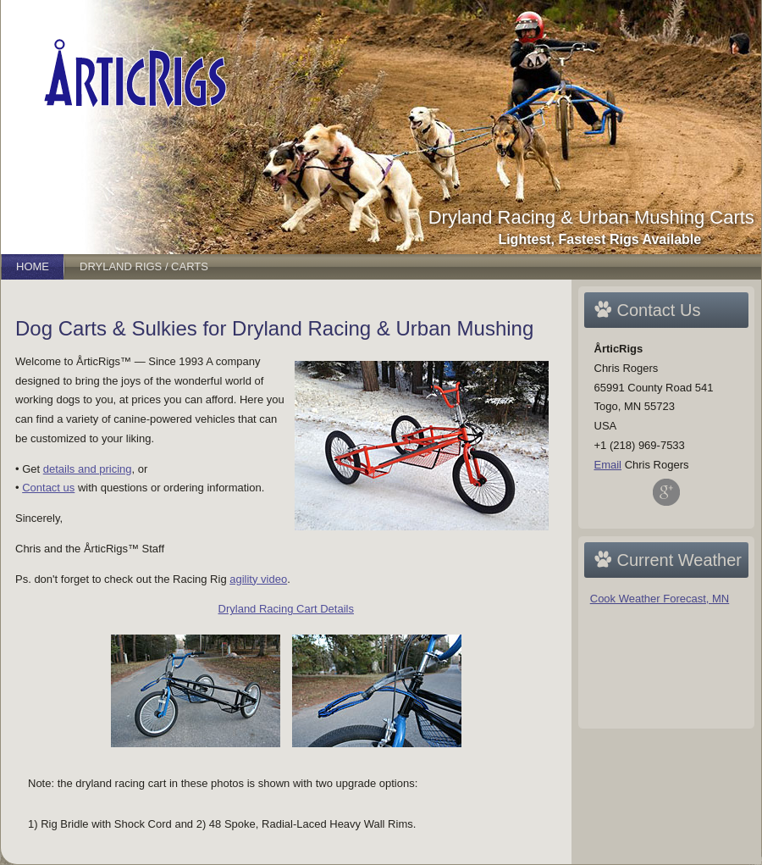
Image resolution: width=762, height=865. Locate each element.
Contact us (48, 487)
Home (32, 266)
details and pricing (87, 469)
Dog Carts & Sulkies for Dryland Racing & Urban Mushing (274, 328)
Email (608, 464)
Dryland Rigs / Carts (144, 266)
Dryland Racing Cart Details (286, 608)
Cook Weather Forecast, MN (659, 598)
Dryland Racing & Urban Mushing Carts (591, 217)
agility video (258, 579)
